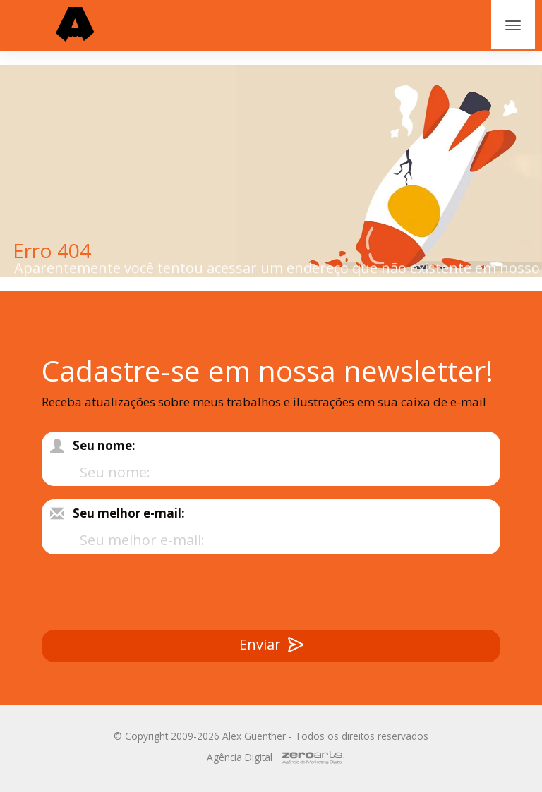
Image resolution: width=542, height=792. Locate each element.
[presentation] (393, 595)
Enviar (271, 646)
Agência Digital (239, 757)
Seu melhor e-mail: (129, 513)
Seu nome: (104, 445)
